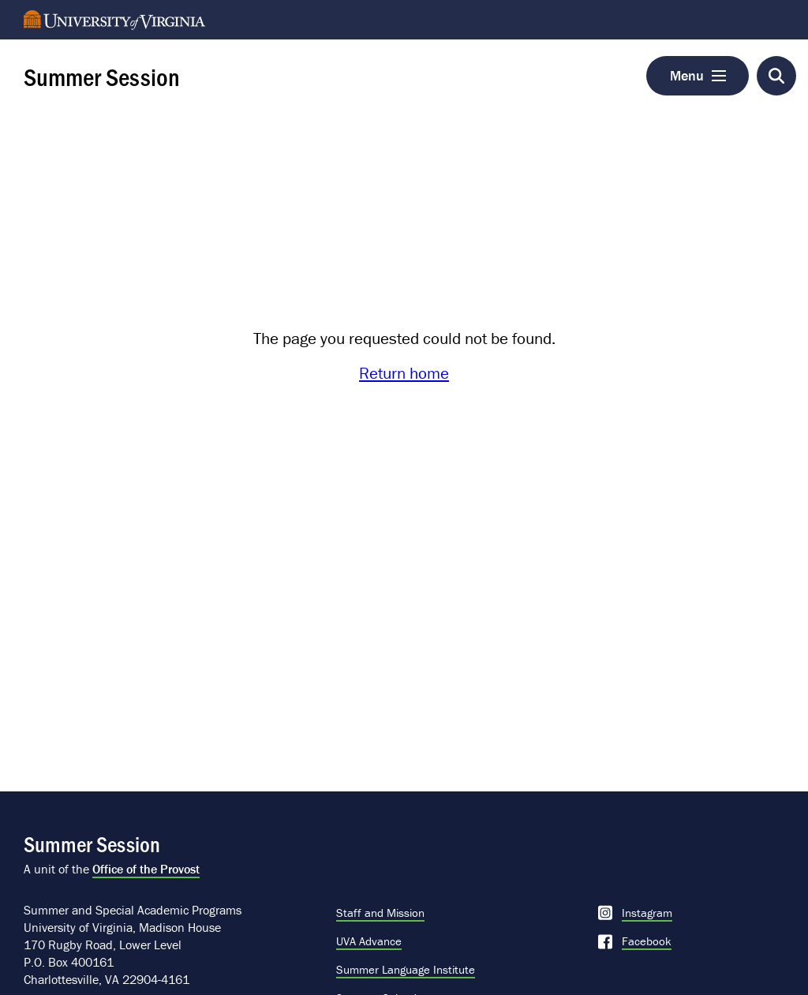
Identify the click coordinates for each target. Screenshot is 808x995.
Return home (404, 373)
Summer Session (102, 75)
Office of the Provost (146, 869)
